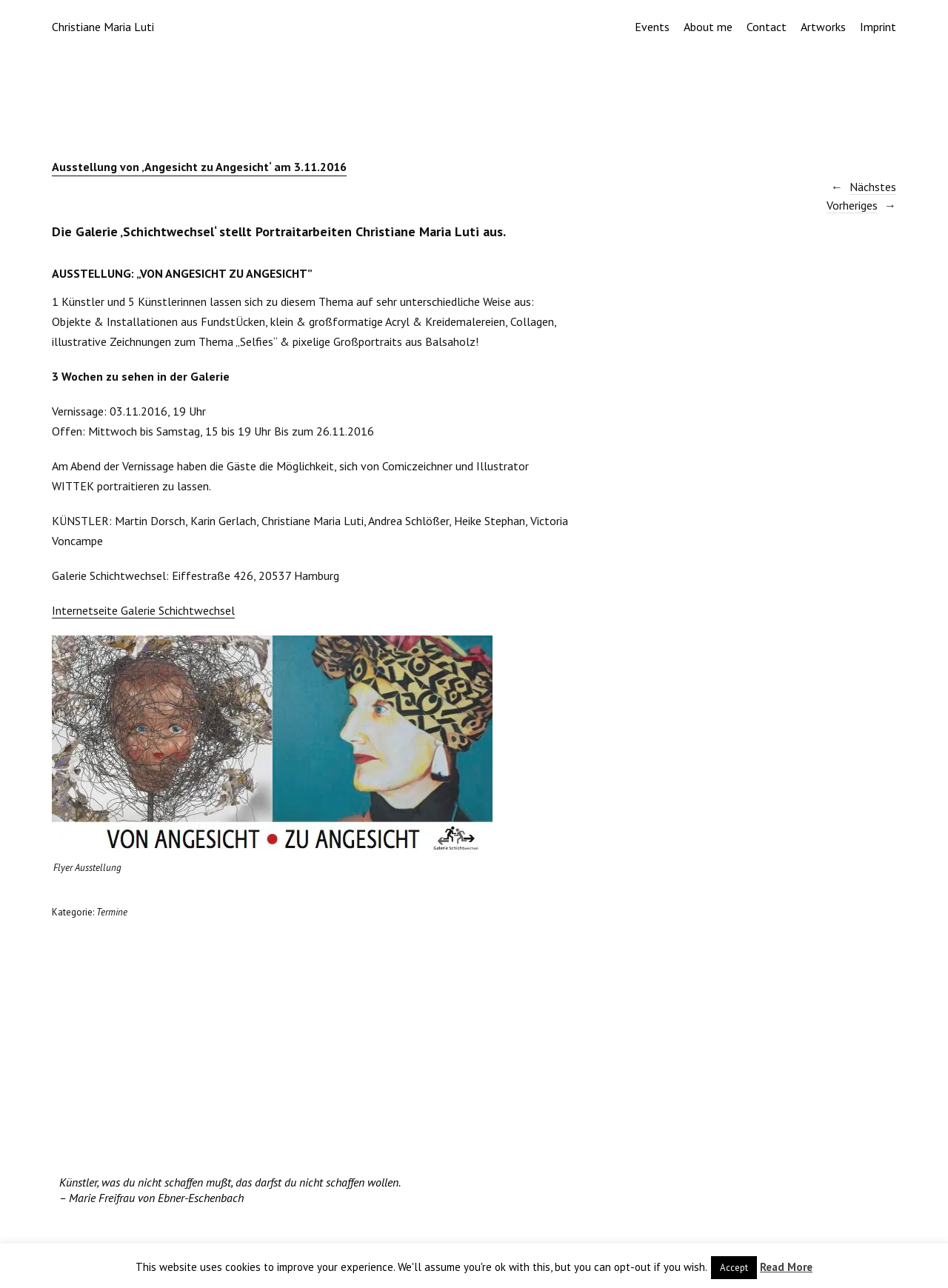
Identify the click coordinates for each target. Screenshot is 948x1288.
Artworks (823, 26)
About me (708, 26)
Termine (111, 912)
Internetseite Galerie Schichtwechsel (143, 610)
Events (652, 26)
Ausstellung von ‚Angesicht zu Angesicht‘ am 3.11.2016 (199, 166)
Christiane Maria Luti (103, 26)
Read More (786, 1267)
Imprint (878, 26)
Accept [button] (734, 1267)
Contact (767, 26)
